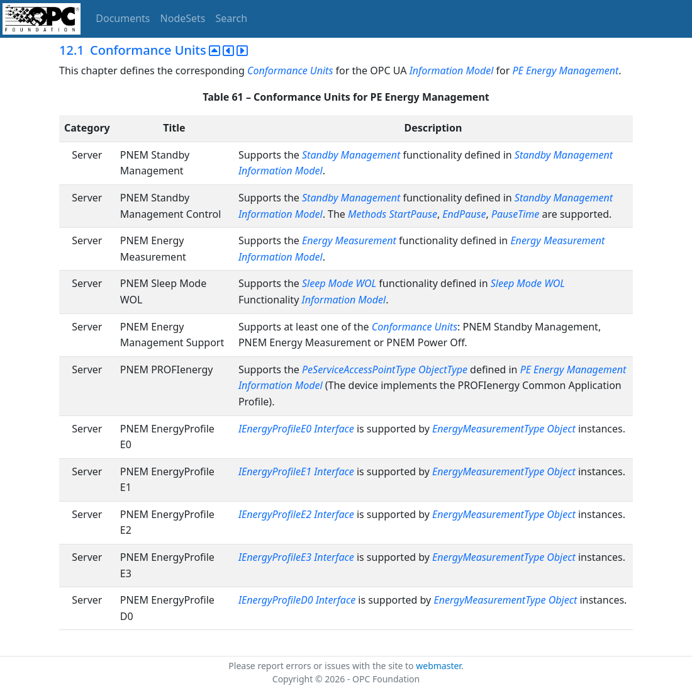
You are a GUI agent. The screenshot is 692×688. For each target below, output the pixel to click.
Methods (368, 214)
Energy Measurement (349, 240)
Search (232, 18)
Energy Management (579, 369)
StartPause (413, 214)
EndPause (464, 214)
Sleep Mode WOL (339, 283)
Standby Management (351, 155)
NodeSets (183, 18)
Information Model (452, 70)
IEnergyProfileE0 (274, 429)
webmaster (438, 666)
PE (525, 369)
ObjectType (442, 369)
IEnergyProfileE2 (274, 514)
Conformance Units (290, 70)
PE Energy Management (566, 70)
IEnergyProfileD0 (275, 600)
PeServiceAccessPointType (359, 369)
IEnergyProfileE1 (274, 471)
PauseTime (515, 214)
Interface (334, 429)
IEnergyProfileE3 (274, 557)
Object (561, 429)
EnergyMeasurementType (488, 429)
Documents (123, 18)
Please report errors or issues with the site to (322, 666)
